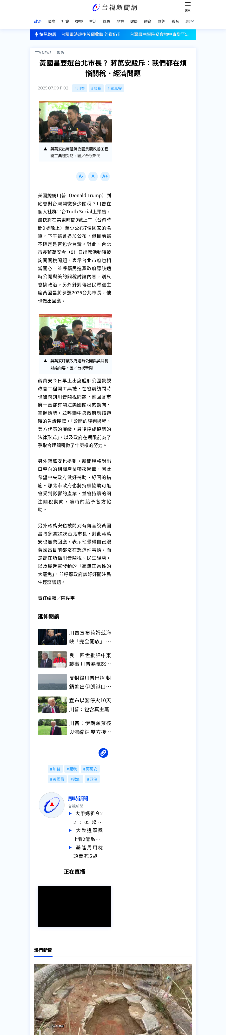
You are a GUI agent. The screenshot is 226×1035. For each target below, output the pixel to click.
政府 (77, 775)
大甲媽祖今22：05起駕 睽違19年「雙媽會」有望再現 (96, 814)
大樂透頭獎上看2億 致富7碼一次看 (96, 830)
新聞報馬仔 (76, 978)
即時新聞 (86, 794)
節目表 (36, 985)
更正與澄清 (76, 964)
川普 (81, 83)
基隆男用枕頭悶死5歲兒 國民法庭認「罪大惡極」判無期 (96, 846)
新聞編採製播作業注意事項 (125, 964)
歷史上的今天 (77, 985)
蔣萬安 (116, 83)
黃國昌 (58, 775)
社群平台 (38, 991)
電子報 (108, 978)
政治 (60, 47)
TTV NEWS (43, 47)
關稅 (97, 83)
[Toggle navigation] (187, 4)
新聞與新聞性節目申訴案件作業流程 (133, 971)
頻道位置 (38, 978)
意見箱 (72, 971)
